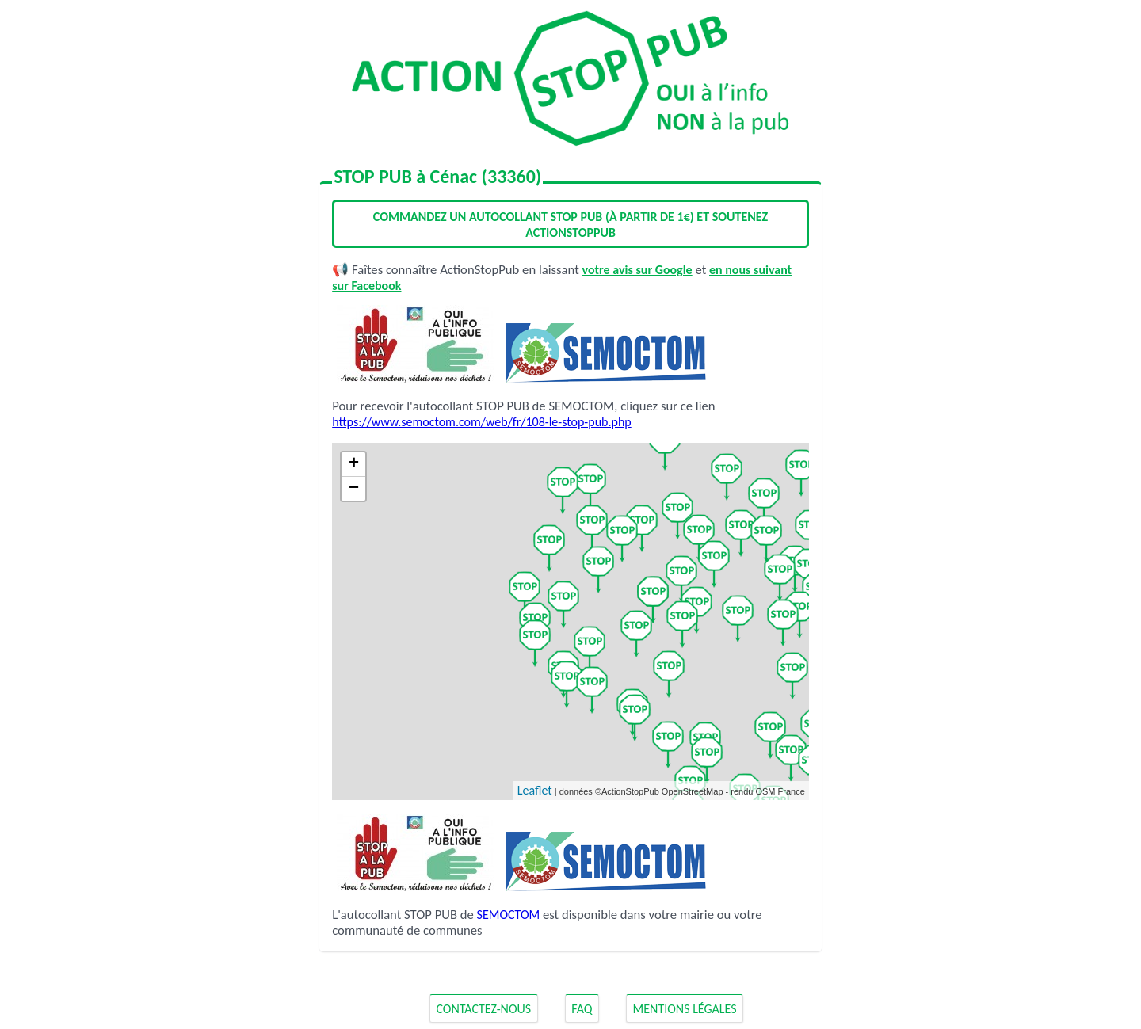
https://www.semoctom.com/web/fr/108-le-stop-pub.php (482, 421)
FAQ (581, 1008)
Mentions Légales (685, 1008)
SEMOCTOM (508, 914)
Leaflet (534, 790)
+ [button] (354, 464)
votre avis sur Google (637, 269)
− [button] (354, 489)
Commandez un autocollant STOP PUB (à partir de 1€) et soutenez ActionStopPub (570, 224)
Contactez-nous (483, 1008)
